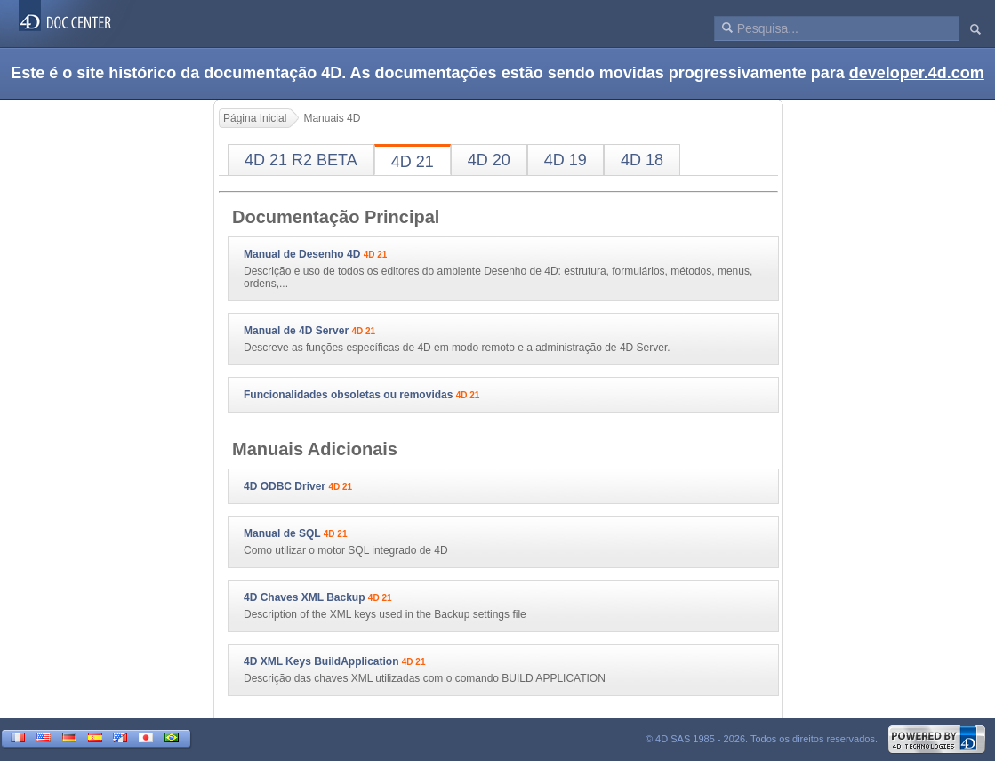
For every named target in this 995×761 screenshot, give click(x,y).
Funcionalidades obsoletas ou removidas (348, 395)
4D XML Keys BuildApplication (321, 661)
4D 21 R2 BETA (301, 160)
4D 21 (412, 162)
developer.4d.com (916, 73)
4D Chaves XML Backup (304, 597)
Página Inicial (254, 118)
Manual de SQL (282, 533)
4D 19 (565, 160)
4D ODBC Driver (284, 486)
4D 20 (489, 160)
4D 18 (642, 160)
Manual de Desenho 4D (302, 254)
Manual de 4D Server (296, 330)
